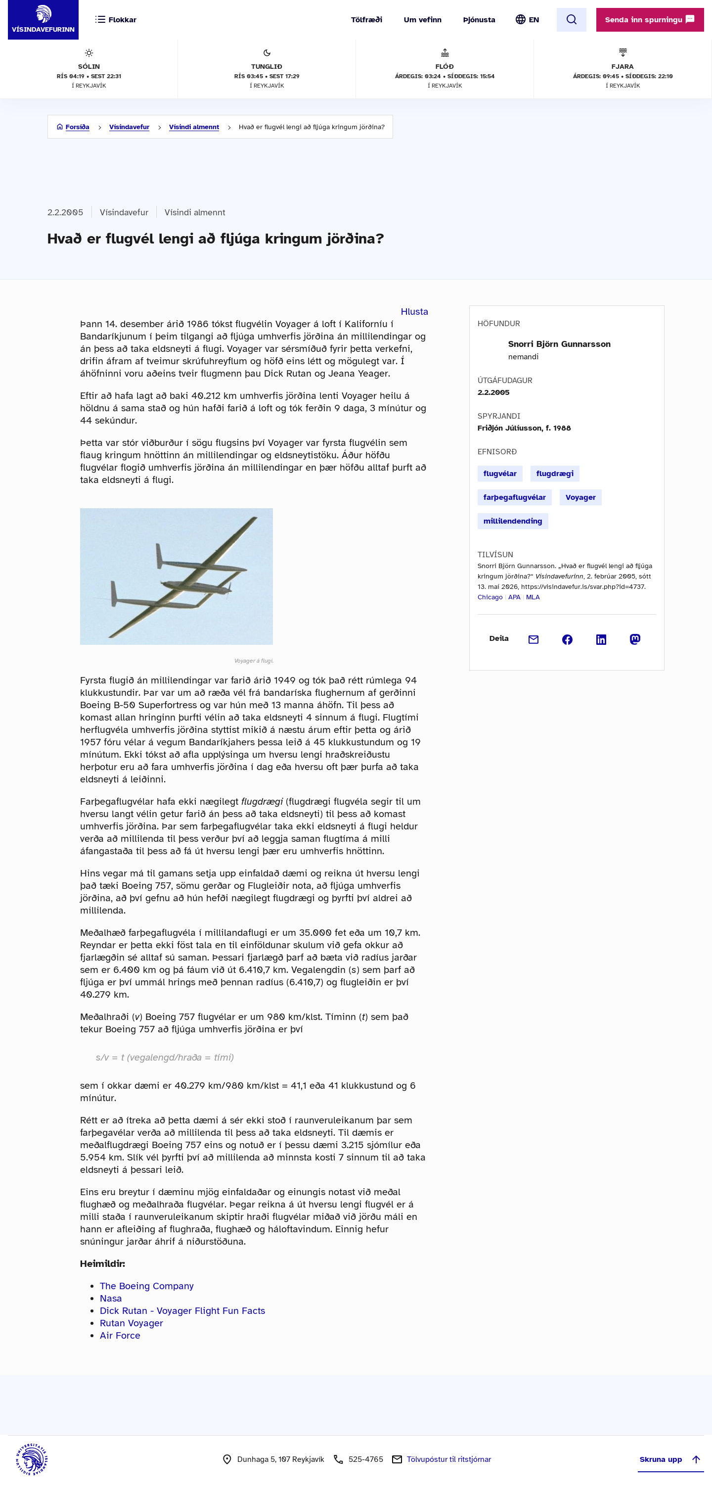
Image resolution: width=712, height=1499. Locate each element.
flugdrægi (555, 474)
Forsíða (77, 127)
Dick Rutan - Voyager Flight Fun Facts (182, 1311)
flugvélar (500, 474)
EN (534, 20)
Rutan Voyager (131, 1323)
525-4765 (366, 1459)
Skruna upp (671, 1459)
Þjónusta (479, 20)
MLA (533, 597)
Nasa (111, 1298)
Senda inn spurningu (650, 19)
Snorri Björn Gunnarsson (559, 343)
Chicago (490, 597)
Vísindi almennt (194, 127)
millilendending (513, 521)
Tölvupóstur (449, 1459)
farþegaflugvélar (515, 497)
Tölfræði (366, 20)
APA (514, 597)
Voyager (581, 497)
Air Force (120, 1335)
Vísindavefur (129, 127)
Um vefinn (423, 20)
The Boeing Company (147, 1286)
